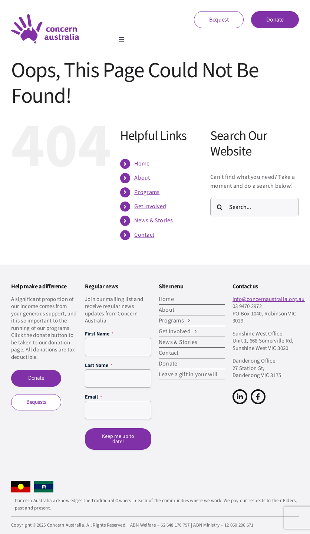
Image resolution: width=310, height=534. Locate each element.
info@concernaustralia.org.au (268, 299)
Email (93, 397)
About (142, 178)
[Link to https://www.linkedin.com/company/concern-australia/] (239, 396)
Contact (144, 235)
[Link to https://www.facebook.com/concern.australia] (258, 396)
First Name (99, 334)
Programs (146, 192)
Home (141, 164)
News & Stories (153, 220)
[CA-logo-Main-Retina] (45, 17)
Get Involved (150, 206)
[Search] (219, 207)
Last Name (98, 365)
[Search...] (254, 207)
